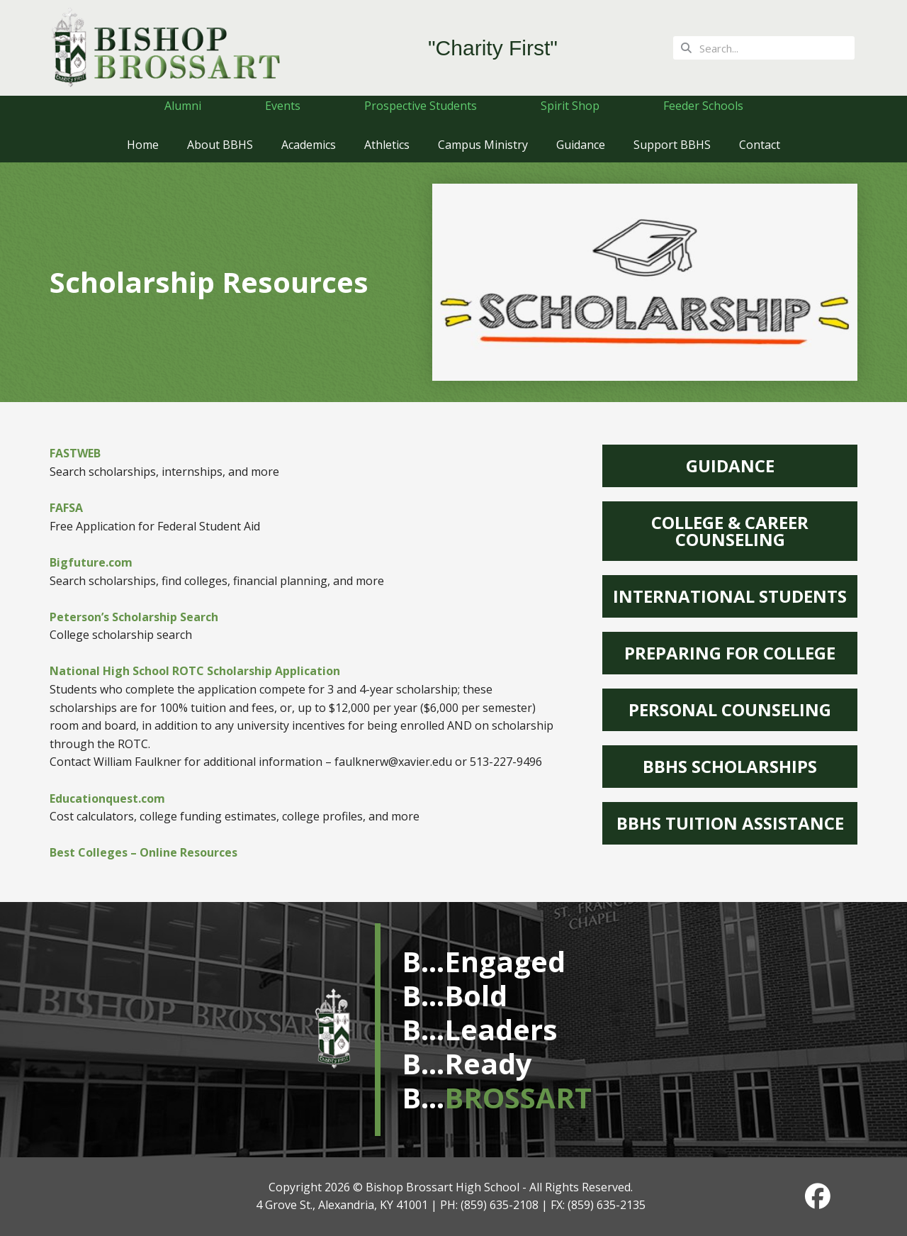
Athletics (387, 144)
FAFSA (66, 508)
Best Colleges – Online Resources (143, 852)
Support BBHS (672, 144)
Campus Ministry (483, 144)
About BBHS (220, 144)
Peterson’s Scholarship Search (134, 617)
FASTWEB (75, 453)
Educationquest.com (107, 798)
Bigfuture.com (91, 562)
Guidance (580, 144)
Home (143, 144)
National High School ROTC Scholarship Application (195, 671)
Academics (308, 144)
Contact (759, 144)
